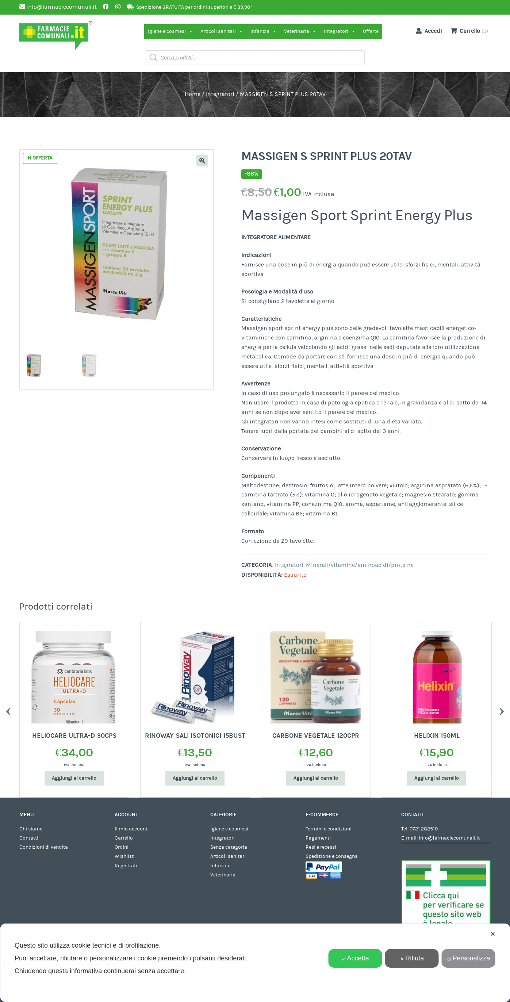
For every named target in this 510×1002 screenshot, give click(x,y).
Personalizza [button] (468, 958)
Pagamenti (318, 838)
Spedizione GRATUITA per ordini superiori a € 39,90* (194, 7)
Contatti (28, 838)
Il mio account (131, 829)
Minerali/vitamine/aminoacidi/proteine (360, 565)
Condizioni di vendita (43, 847)
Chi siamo (31, 829)
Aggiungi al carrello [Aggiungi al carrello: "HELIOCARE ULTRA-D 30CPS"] (74, 778)
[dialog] (255, 963)
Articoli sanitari (221, 31)
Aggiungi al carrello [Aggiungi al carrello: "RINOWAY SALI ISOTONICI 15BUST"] (195, 778)
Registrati (126, 866)
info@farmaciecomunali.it (449, 838)
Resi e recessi (321, 847)
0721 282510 (424, 829)
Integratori (340, 31)
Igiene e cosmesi (170, 31)
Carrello (124, 838)
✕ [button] (492, 934)
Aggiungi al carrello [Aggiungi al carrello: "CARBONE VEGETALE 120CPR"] (316, 778)
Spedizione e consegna (332, 856)
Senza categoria (228, 847)
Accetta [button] (355, 958)
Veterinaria (300, 31)
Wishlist (124, 856)
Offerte (371, 31)
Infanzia (263, 31)
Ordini (122, 847)
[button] (202, 160)
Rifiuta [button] (412, 958)
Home (192, 94)
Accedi (427, 30)
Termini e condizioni (329, 829)
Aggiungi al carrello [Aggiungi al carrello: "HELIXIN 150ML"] (436, 778)
